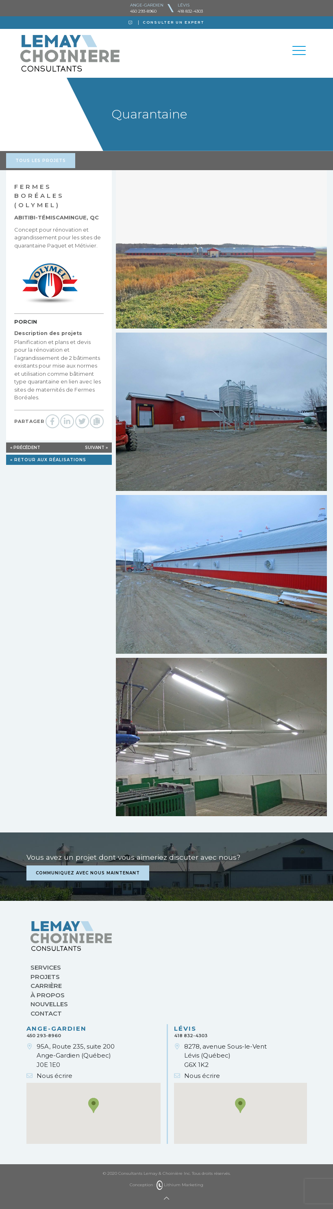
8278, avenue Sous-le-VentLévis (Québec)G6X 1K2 (225, 1056)
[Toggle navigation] (299, 51)
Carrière (46, 986)
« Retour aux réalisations (48, 459)
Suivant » (96, 447)
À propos (47, 995)
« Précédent (25, 447)
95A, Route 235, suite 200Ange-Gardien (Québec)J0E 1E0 (76, 1056)
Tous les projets (40, 160)
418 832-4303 (190, 11)
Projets (45, 977)
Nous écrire (54, 1076)
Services (45, 967)
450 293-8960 (143, 11)
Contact (46, 1013)
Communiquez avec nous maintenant (88, 873)
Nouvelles (49, 1004)
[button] (93, 1105)
